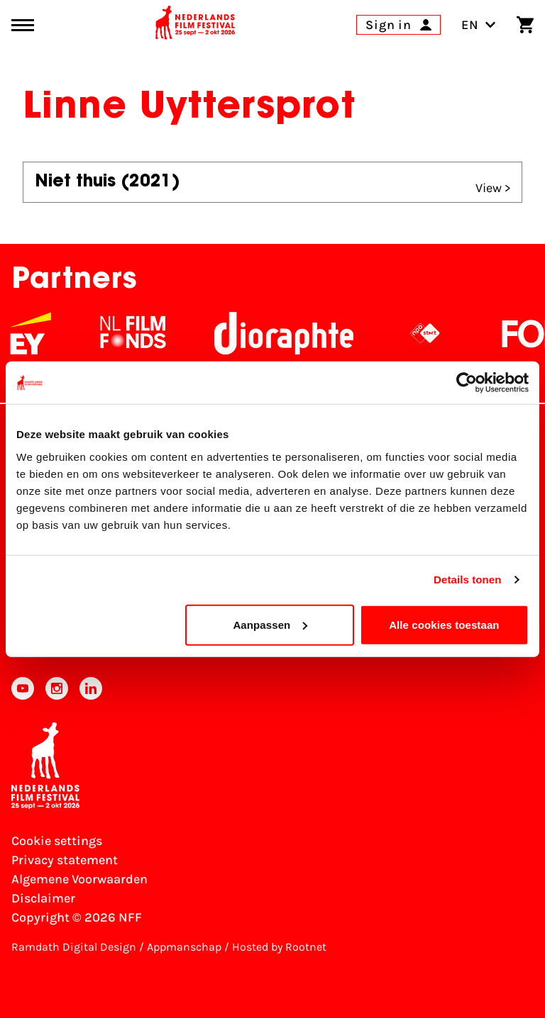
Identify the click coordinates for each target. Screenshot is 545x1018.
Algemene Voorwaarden (79, 879)
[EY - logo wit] (41, 333)
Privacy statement (64, 860)
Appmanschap (184, 946)
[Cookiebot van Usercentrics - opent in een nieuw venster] (466, 382)
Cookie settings (56, 841)
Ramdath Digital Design (73, 946)
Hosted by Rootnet (279, 946)
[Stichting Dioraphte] (295, 333)
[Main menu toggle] (22, 25)
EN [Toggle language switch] (478, 25)
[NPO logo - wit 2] (436, 333)
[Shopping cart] (525, 24)
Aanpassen (270, 624)
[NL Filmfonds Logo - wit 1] (144, 333)
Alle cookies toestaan (444, 624)
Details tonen (467, 580)
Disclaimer (43, 898)
